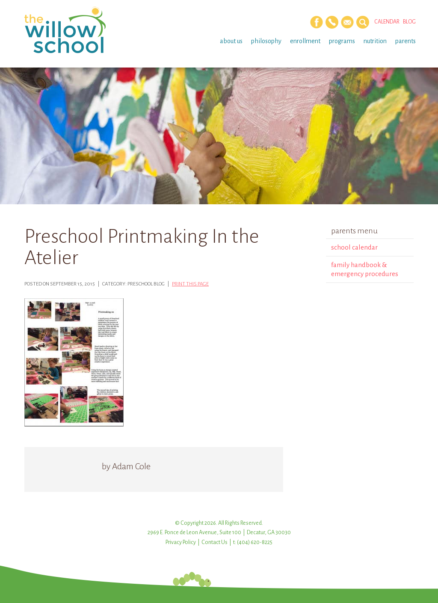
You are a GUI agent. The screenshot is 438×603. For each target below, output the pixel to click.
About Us (231, 41)
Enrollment (305, 41)
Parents (405, 41)
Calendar (387, 22)
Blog (409, 22)
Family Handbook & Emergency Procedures (364, 269)
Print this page (190, 284)
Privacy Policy (181, 542)
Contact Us (214, 542)
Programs (342, 41)
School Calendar (354, 247)
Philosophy (266, 41)
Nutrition (375, 41)
